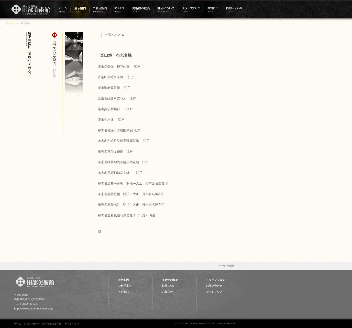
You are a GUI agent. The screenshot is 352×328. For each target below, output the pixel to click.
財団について (170, 285)
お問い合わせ (214, 285)
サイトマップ (214, 291)
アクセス (123, 291)
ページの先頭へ (227, 265)
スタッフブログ (215, 279)
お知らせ (167, 291)
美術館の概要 (170, 279)
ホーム (9, 23)
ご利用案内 (125, 285)
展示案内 (123, 279)
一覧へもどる (114, 35)
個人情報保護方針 (51, 323)
